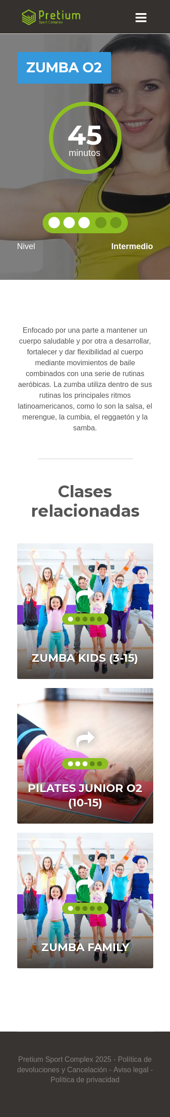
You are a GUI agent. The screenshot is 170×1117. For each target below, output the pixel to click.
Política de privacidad (84, 1080)
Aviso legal (130, 1070)
